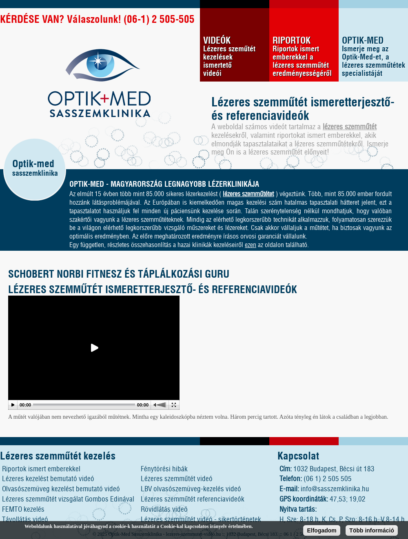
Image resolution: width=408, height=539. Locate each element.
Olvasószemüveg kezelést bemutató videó (61, 489)
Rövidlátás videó (164, 509)
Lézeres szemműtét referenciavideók (192, 499)
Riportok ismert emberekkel (41, 469)
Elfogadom (321, 531)
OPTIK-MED (375, 57)
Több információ (371, 531)
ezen (250, 245)
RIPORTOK (306, 57)
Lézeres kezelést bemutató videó (48, 478)
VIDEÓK (236, 57)
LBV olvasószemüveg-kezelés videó (191, 489)
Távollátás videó (25, 519)
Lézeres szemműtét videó (177, 478)
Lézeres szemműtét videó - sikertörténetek (201, 519)
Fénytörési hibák (164, 469)
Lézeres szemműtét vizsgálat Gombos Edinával (68, 499)
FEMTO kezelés (23, 509)
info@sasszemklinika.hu (335, 489)
